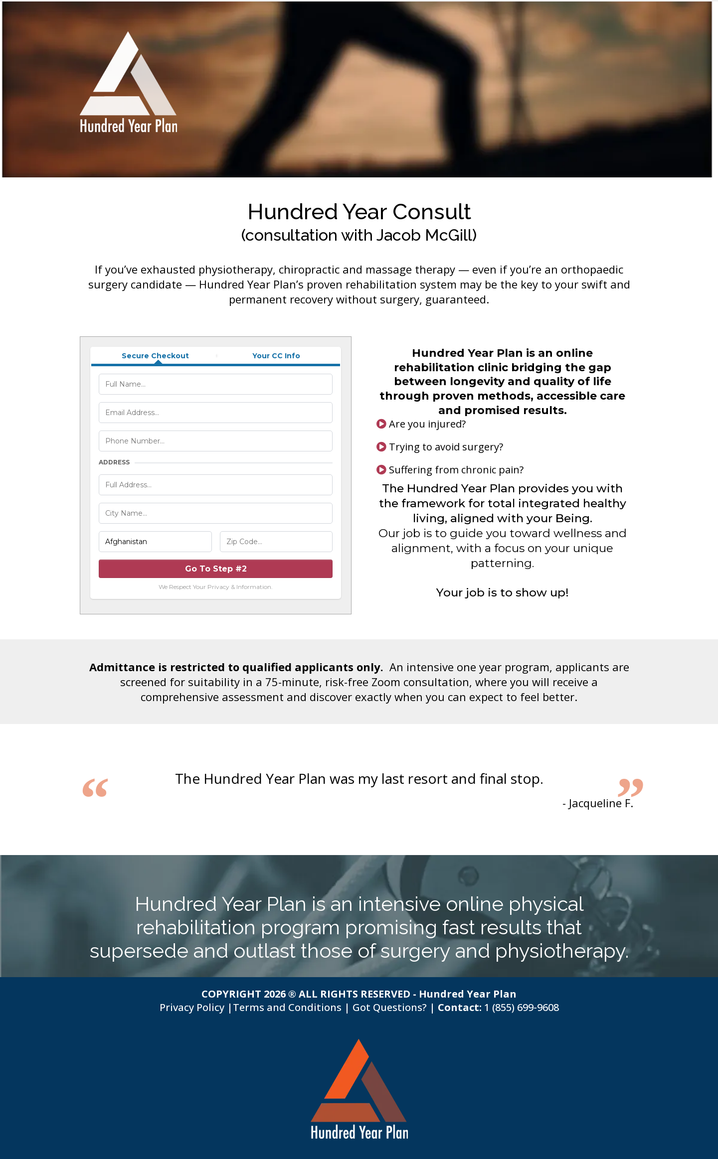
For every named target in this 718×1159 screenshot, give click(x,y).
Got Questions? (390, 1007)
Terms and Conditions (287, 1007)
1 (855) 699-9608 (521, 1007)
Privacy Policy (192, 1007)
